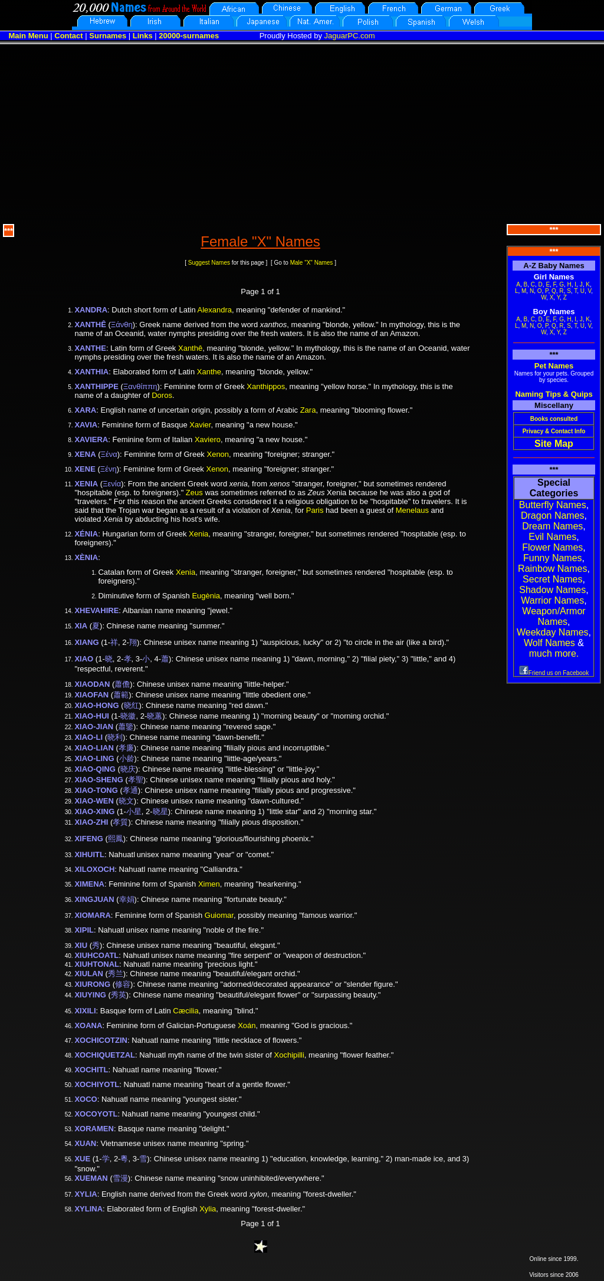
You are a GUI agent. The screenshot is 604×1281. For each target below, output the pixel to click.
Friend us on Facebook (554, 673)
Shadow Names (552, 590)
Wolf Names (549, 643)
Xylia (207, 1208)
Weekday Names (553, 632)
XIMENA (89, 884)
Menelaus (412, 510)
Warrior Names (552, 600)
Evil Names (552, 537)
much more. (554, 653)
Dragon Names (553, 516)
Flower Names (552, 547)
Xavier (200, 424)
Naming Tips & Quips (553, 394)
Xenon (217, 454)
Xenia (198, 533)
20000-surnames (189, 35)
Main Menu (28, 35)
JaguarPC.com (349, 35)
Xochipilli (289, 1055)
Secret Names (552, 579)
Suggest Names (209, 262)
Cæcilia (185, 1010)
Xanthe (209, 371)
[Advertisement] (302, 132)
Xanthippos (266, 386)
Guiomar (219, 915)
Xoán (246, 1025)
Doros (162, 395)
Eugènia (206, 595)
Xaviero (208, 439)
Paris (315, 510)
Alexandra (215, 309)
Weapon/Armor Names (553, 616)
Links (143, 35)
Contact (68, 35)
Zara (308, 410)
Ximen (209, 884)
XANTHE (90, 348)
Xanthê (190, 348)
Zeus (194, 492)
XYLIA (85, 1194)
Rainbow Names (552, 569)
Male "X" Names (311, 262)
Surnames (107, 35)
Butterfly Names (552, 505)
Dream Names (552, 526)
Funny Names (552, 558)
